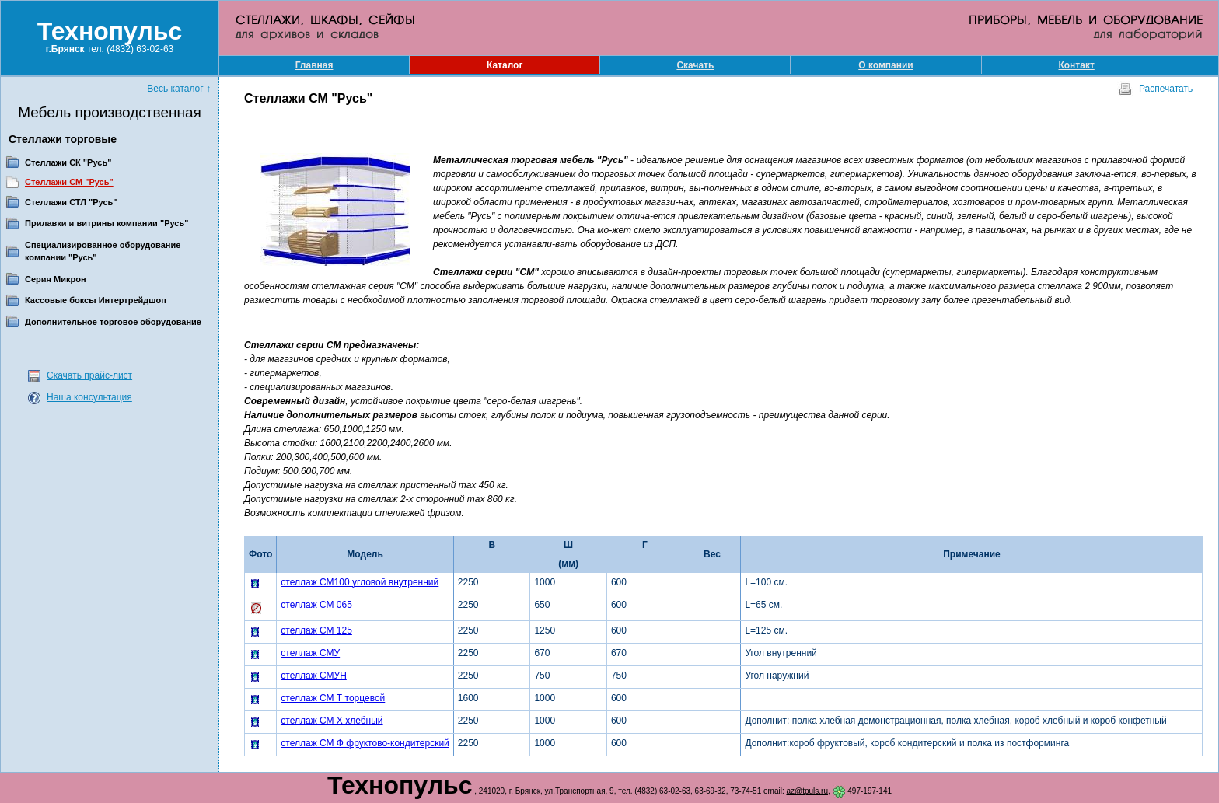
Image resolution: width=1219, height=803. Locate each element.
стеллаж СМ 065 (316, 604)
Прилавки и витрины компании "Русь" (106, 223)
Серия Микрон (55, 279)
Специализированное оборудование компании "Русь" (102, 251)
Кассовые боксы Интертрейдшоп (95, 300)
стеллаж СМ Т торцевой (333, 698)
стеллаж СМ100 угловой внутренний (359, 582)
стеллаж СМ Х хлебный (331, 720)
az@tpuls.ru (807, 791)
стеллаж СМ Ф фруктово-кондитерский (365, 743)
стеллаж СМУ (310, 653)
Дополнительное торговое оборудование (113, 321)
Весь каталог (179, 88)
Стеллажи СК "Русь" (68, 162)
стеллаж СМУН (314, 675)
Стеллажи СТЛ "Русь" (71, 202)
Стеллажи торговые (63, 139)
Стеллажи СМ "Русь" (69, 182)
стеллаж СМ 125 (316, 630)
